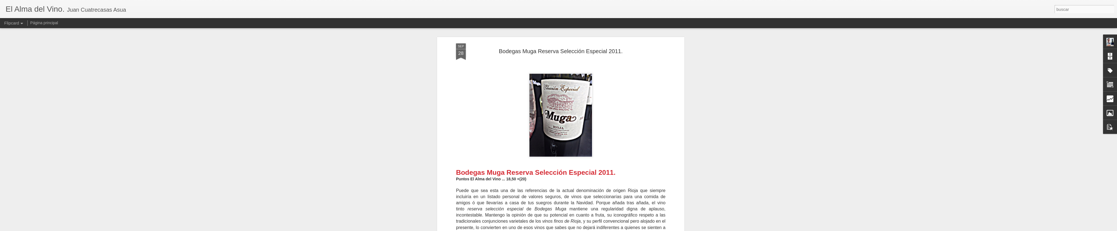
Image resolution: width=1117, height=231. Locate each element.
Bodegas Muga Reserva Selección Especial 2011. (561, 50)
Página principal (44, 23)
